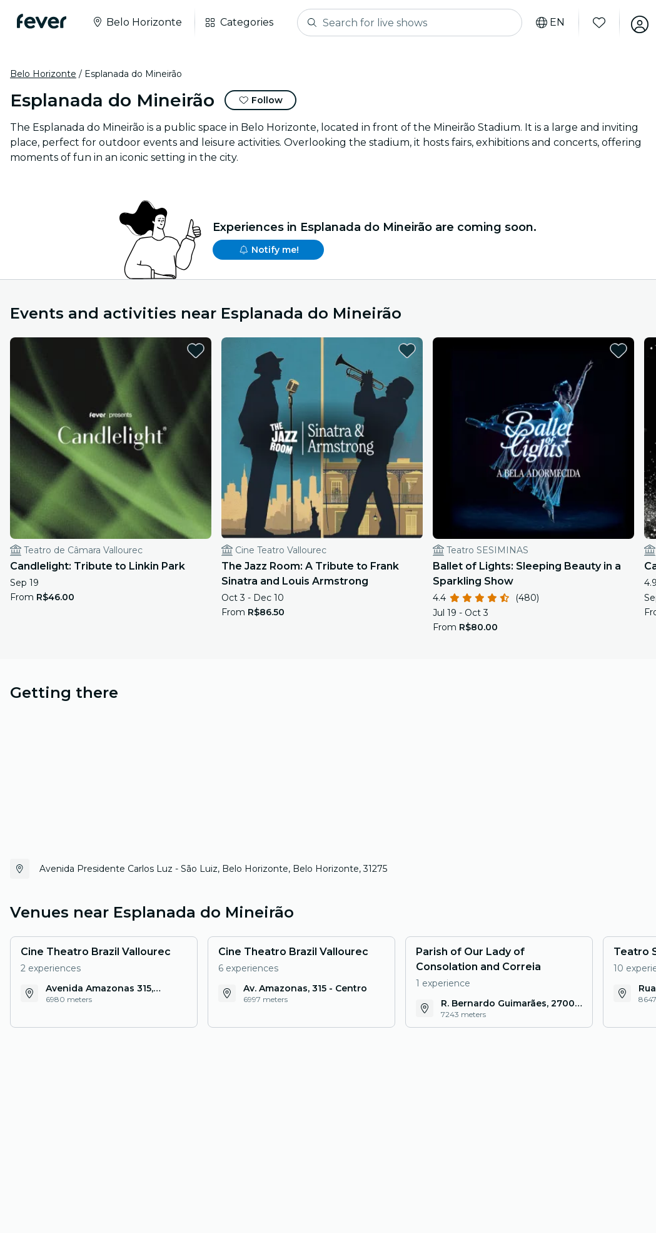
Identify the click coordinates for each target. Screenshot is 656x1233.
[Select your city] (140, 23)
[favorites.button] (146, 350)
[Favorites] (591, 22)
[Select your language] (543, 23)
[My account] (632, 22)
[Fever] (44, 21)
